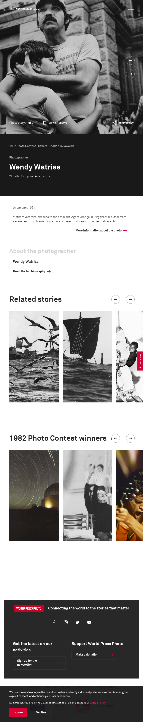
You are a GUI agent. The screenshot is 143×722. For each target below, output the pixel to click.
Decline (41, 712)
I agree (18, 712)
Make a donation (87, 654)
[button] (115, 299)
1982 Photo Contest (28, 9)
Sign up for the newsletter (27, 662)
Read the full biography (29, 271)
